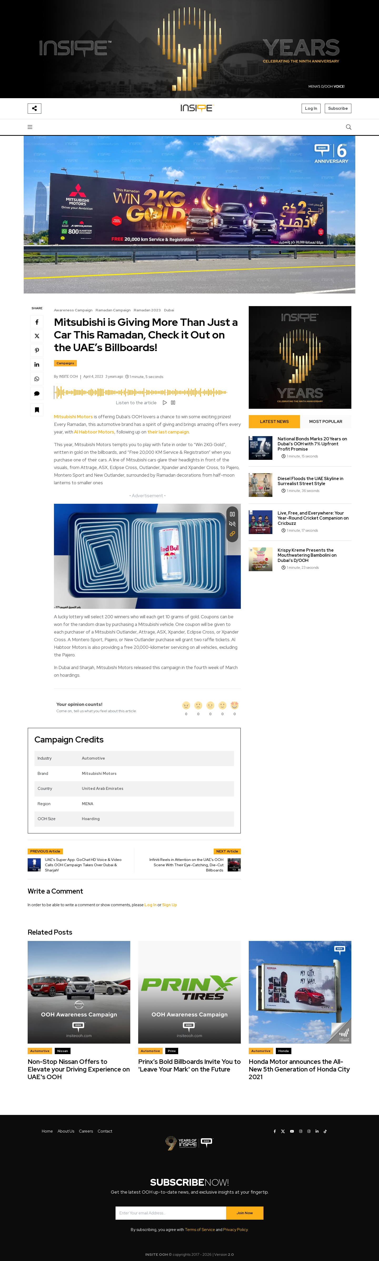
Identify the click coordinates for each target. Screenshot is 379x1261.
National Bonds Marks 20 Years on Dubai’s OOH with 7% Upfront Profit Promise (312, 444)
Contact (105, 1131)
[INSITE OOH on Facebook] (275, 1131)
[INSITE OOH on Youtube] (292, 1131)
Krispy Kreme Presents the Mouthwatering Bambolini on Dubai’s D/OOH (307, 555)
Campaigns (65, 363)
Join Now (245, 1212)
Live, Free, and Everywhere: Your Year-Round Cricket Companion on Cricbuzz (313, 518)
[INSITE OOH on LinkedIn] (317, 1131)
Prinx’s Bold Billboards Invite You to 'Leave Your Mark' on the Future (189, 1065)
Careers (86, 1131)
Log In (311, 108)
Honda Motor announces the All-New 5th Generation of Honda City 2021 (299, 1069)
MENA (87, 803)
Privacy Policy (235, 1229)
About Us (66, 1131)
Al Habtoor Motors (93, 432)
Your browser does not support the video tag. (147, 556)
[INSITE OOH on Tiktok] (325, 1131)
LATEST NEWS (274, 421)
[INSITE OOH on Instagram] (300, 1131)
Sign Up (169, 905)
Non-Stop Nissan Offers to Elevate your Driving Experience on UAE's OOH (79, 1069)
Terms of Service (200, 1229)
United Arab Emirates (102, 788)
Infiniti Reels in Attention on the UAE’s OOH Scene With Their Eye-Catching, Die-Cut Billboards (186, 865)
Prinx (172, 1051)
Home (47, 1131)
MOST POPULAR (325, 421)
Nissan (62, 1051)
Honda (283, 1051)
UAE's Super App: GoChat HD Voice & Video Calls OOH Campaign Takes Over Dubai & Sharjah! (83, 865)
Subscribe (338, 108)
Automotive (93, 758)
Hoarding (91, 818)
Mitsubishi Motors (73, 417)
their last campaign (168, 432)
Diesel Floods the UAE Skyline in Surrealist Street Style (310, 481)
